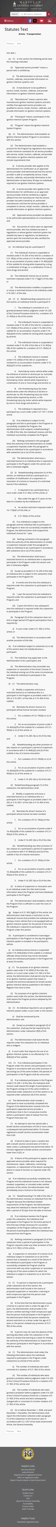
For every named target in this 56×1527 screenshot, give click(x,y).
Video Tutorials (28, 1509)
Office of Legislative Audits (28, 1477)
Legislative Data (32, 1522)
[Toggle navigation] (9, 21)
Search (15, 14)
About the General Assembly (28, 1501)
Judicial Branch (28, 1472)
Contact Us (28, 1495)
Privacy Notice (28, 1506)
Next (19, 43)
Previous (10, 43)
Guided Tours (28, 1493)
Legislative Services (20, 8)
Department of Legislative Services (28, 1475)
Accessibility (28, 1503)
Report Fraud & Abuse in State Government (28, 1480)
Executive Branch (28, 1469)
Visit (28, 1498)
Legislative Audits (36, 8)
